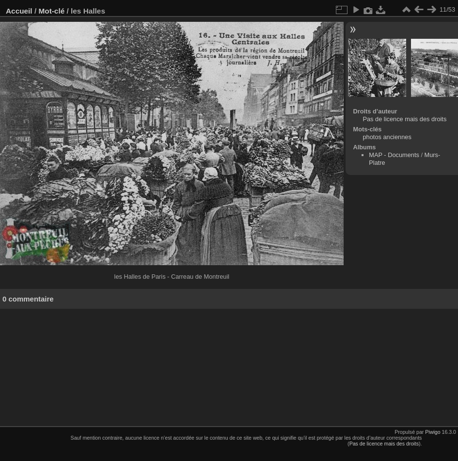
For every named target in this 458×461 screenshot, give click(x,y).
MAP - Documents (394, 155)
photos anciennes (387, 137)
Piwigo (432, 432)
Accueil (19, 11)
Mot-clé (51, 11)
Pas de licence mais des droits (404, 119)
